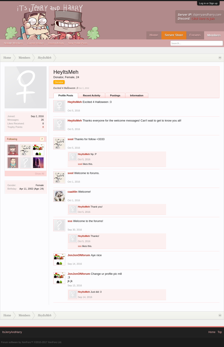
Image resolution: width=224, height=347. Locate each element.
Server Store (174, 35)
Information (137, 95)
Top (220, 332)
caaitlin (72, 191)
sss (70, 221)
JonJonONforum (79, 255)
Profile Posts (65, 95)
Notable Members (13, 43)
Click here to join (203, 18)
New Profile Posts (78, 43)
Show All (39, 173)
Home (154, 35)
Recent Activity (56, 43)
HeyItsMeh (75, 102)
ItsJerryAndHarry (12, 332)
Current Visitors (35, 43)
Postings (115, 95)
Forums (195, 35)
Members (214, 35)
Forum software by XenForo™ (31, 342)
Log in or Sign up (208, 3)
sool (71, 139)
